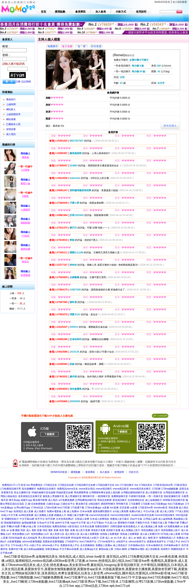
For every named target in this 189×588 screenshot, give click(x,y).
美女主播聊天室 (22, 492)
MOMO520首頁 (59, 472)
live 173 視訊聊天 (124, 485)
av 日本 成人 (120, 537)
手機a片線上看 (28, 526)
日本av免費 (86, 511)
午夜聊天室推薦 (137, 496)
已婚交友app (53, 503)
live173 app (6, 511)
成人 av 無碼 (135, 537)
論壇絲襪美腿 (29, 522)
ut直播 (105, 507)
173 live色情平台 (106, 541)
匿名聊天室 (82, 503)
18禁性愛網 (116, 526)
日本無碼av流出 (136, 545)
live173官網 (63, 507)
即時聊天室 (122, 503)
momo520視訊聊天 (165, 515)
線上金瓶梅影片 (153, 500)
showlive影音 (161, 507)
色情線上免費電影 (109, 534)
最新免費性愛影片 (102, 511)
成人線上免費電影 (89, 534)
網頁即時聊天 (108, 503)
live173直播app (158, 503)
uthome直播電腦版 (32, 541)
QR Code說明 (160, 415)
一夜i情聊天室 (102, 496)
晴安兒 (25, 261)
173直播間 (134, 503)
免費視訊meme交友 (67, 488)
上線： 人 (17, 293)
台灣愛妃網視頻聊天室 (133, 492)
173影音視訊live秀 (163, 485)
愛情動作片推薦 (126, 522)
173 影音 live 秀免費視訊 (29, 485)
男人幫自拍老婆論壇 (49, 537)
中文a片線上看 (151, 511)
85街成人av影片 (90, 537)
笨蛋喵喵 (25, 275)
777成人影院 (182, 511)
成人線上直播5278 (150, 534)
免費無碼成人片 (167, 537)
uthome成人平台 (50, 545)
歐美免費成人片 (131, 526)
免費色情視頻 (59, 526)
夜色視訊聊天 (120, 500)
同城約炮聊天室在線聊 (43, 492)
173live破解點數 (169, 488)
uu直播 (133, 507)
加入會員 (104, 472)
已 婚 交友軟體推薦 (35, 503)
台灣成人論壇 (150, 519)
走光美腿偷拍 (87, 545)
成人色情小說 (57, 534)
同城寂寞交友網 (64, 492)
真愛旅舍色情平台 (156, 541)
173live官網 (50, 507)
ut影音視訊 (73, 526)
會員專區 (90, 472)
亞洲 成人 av (106, 537)
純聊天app (26, 500)
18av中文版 (136, 519)
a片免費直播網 (66, 500)
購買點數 (75, 472)
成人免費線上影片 (130, 530)
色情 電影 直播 (67, 530)
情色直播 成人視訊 (178, 507)
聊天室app (14, 500)
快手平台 (40, 519)
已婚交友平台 (68, 503)
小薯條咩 (25, 209)
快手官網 (50, 519)
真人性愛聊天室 (154, 492)
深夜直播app (52, 549)
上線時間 (11, 104)
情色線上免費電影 (129, 534)
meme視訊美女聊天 (140, 488)
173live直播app (93, 507)
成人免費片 (40, 511)
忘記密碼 (26, 81)
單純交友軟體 (104, 500)
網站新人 (11, 109)
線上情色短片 (120, 545)
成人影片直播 (83, 530)
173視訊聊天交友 (105, 485)
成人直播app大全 (89, 549)
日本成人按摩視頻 (99, 519)
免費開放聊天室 (119, 496)
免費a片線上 (136, 511)
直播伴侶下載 (16, 549)
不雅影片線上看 (158, 522)
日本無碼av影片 (172, 545)
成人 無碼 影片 (150, 537)
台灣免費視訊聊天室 (85, 500)
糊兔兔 (25, 157)
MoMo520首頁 (162, 2)
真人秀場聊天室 (73, 496)
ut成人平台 (35, 545)
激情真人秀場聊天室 (53, 496)
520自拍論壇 (15, 537)
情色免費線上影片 (150, 530)
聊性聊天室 (88, 496)
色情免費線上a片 (40, 534)
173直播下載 (77, 507)
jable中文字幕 (62, 522)
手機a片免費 (13, 526)
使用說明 (119, 472)
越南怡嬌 (25, 249)
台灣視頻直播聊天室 (174, 492)
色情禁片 (165, 549)
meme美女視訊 (87, 488)
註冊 (18, 81)
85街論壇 (76, 537)
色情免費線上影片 (170, 530)
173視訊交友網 (66, 485)
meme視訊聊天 (104, 488)
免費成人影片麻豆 (119, 519)
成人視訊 (11, 134)
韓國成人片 (60, 515)
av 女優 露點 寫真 (16, 530)
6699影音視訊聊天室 (174, 500)
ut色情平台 (122, 541)
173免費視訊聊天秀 (10, 488)
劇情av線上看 (106, 549)
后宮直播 (124, 507)
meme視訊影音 (121, 488)
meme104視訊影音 (99, 515)
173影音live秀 (145, 507)
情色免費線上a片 (21, 534)
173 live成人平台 (20, 545)
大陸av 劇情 (120, 549)
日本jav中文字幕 (45, 522)
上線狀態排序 (13, 114)
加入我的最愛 (180, 2)
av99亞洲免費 (26, 515)
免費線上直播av (103, 545)
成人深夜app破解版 (34, 549)
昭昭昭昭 (25, 222)
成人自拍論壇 (30, 537)
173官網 (156, 488)
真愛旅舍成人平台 (69, 545)
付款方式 (133, 472)
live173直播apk (176, 503)
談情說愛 (11, 129)
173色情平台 (72, 541)
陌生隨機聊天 (29, 488)
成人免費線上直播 (43, 515)
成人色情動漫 (152, 549)
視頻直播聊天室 (172, 496)
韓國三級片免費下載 (78, 515)
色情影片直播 (113, 530)
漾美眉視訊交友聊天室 (30, 496)
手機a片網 (173, 522)
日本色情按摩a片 (65, 519)
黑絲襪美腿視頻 (12, 522)
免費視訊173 (8, 485)
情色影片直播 (98, 530)
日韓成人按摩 (82, 519)
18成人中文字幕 (9, 515)
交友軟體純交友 (136, 500)
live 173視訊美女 (143, 485)
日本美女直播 (87, 526)
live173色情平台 (87, 541)
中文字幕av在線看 (69, 549)
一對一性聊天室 (154, 496)
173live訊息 (37, 507)
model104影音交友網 (142, 515)
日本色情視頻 (44, 526)
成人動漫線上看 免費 (152, 526)
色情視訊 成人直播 (23, 511)
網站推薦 (11, 119)
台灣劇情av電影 (136, 549)
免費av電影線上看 (56, 511)
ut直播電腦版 (14, 541)
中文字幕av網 (27, 519)
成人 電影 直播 (34, 530)
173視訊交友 (50, 485)
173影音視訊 (180, 485)
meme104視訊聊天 (120, 515)
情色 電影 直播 (50, 530)
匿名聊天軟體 (40, 500)
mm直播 (114, 507)
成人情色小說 (72, 534)
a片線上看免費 (120, 511)
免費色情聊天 (102, 526)
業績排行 (11, 99)
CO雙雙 (25, 170)
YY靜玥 (25, 235)
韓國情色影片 (12, 519)
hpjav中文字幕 (78, 522)
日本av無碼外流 (154, 545)
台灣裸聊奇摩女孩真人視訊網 (104, 492)
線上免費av (73, 511)
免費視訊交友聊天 (46, 488)
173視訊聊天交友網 (85, 485)
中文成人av (111, 522)
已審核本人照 (13, 124)
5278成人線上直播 (170, 534)
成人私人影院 (167, 511)
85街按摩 (65, 537)
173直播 (145, 503)
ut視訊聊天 (94, 503)
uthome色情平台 (137, 541)
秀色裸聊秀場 (81, 492)
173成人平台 (173, 541)
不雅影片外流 (142, 522)
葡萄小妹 (25, 183)
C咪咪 (25, 196)
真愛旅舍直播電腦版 (53, 541)
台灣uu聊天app (22, 507)
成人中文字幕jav (95, 522)
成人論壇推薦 (165, 519)
